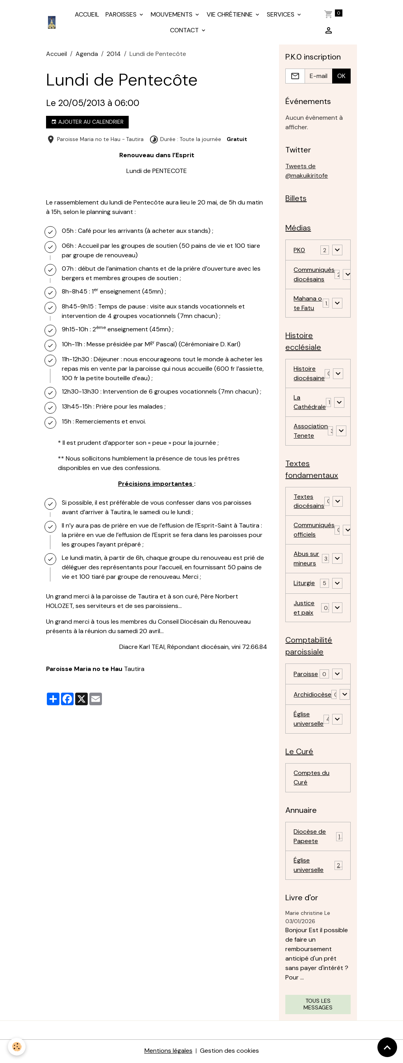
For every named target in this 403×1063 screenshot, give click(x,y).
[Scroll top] (387, 1047)
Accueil (56, 54)
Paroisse (306, 675)
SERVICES (281, 14)
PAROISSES (121, 14)
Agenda (87, 54)
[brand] (52, 22)
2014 (114, 54)
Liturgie (304, 584)
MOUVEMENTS (172, 14)
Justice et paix (304, 608)
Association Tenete (311, 431)
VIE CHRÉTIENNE (230, 14)
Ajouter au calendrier (87, 122)
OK (341, 76)
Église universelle (309, 720)
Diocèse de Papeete (318, 837)
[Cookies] (17, 1047)
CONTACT (185, 30)
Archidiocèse (312, 695)
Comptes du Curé (311, 779)
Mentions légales (168, 1052)
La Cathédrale (310, 402)
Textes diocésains (309, 502)
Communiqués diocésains (314, 274)
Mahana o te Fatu (308, 303)
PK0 (299, 250)
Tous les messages (318, 1005)
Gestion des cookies (229, 1052)
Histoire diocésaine (309, 374)
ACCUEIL (87, 14)
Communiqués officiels (314, 530)
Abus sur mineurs (306, 559)
